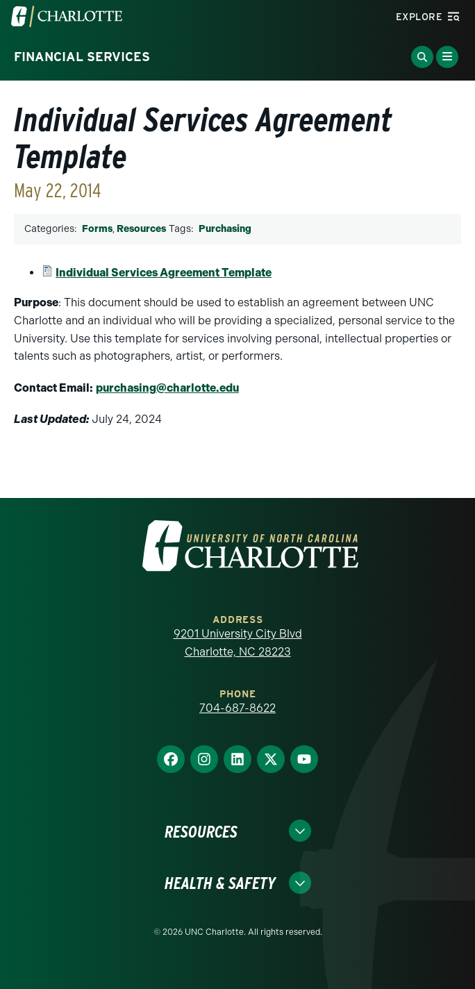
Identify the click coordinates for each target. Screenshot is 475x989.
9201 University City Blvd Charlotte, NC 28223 (238, 642)
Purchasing (225, 229)
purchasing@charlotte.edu (167, 387)
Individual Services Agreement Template (164, 272)
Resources (141, 229)
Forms (97, 229)
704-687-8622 (237, 708)
